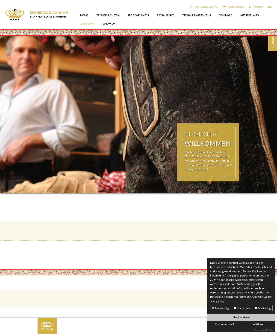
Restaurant (165, 15)
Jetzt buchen (233, 6)
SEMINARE (225, 15)
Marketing (263, 308)
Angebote (87, 24)
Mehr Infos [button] (217, 301)
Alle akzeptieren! (241, 317)
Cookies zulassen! (224, 324)
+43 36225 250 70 (203, 6)
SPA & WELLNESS (138, 15)
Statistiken (242, 308)
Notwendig (220, 308)
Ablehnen (258, 324)
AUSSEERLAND (249, 15)
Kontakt (108, 24)
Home (84, 15)
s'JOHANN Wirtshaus (196, 15)
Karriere (256, 6)
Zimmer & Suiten (107, 15)
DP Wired (269, 330)
